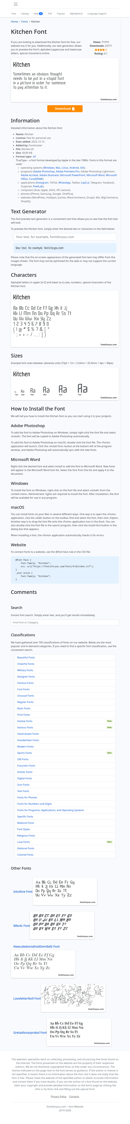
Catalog (25, 13)
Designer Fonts (26, 676)
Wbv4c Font (53, 926)
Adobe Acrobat (29, 175)
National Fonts (25, 848)
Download (65, 108)
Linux (65, 167)
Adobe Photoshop (44, 171)
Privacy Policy (59, 1096)
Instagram (42, 182)
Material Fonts (25, 823)
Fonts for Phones (27, 797)
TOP (50, 13)
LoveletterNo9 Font (59, 998)
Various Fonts (25, 727)
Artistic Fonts (24, 772)
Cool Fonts (23, 689)
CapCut (85, 182)
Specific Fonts (25, 816)
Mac (58, 167)
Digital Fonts (24, 778)
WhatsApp (64, 182)
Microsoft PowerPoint (72, 175)
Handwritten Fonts (28, 740)
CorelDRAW (35, 179)
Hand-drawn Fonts (28, 734)
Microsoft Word (95, 175)
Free (14, 13)
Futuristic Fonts (26, 765)
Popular (61, 13)
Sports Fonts (24, 753)
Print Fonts (23, 714)
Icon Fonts (23, 784)
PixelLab (38, 186)
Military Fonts (25, 670)
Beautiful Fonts (26, 657)
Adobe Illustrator (49, 175)
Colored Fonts (25, 854)
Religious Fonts (26, 835)
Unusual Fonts (25, 695)
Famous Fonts (25, 683)
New (38, 13)
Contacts (74, 1096)
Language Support (97, 13)
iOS (82, 167)
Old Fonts (22, 759)
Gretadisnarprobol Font (62, 1032)
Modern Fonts (25, 746)
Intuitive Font (55, 891)
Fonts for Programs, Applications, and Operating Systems (50, 810)
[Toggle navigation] (16, 4)
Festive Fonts (24, 721)
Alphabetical (76, 13)
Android (74, 167)
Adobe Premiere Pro (67, 171)
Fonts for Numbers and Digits (34, 803)
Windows (49, 167)
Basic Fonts (23, 708)
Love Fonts (23, 842)
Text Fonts (23, 791)
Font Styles (23, 829)
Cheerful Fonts (25, 664)
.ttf (34, 156)
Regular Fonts (25, 702)
